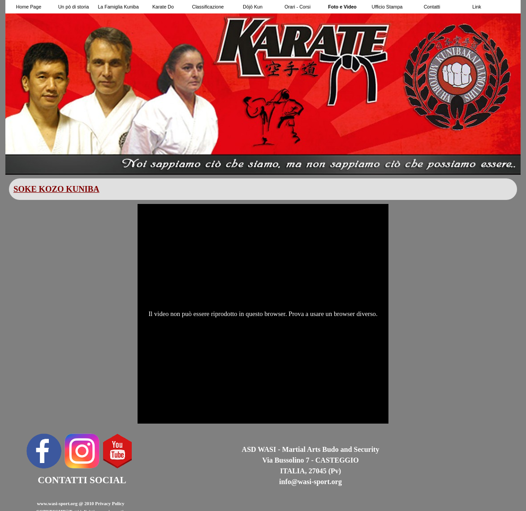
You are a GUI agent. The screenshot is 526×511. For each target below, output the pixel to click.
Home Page (28, 6)
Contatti (432, 6)
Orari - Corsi (297, 6)
